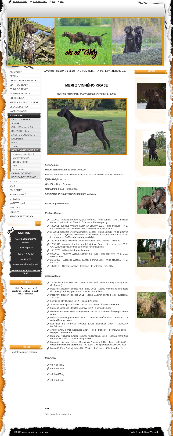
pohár (20, 293)
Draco (23, 288)
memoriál (29, 293)
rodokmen (16, 291)
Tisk (61, 1)
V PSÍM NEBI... (87, 71)
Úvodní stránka (20, 1)
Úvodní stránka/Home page (61, 71)
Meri (17, 288)
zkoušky (35, 291)
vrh (29, 288)
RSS (53, 1)
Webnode (154, 432)
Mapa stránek (40, 1)
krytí (35, 288)
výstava (26, 291)
